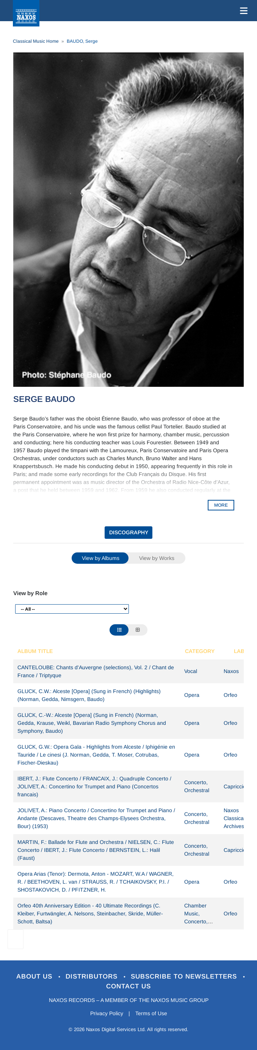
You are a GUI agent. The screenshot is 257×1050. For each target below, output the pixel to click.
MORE (221, 505)
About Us (35, 976)
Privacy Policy (106, 1013)
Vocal (190, 671)
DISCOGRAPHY (128, 532)
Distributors (93, 976)
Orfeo (230, 695)
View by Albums (100, 558)
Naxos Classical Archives (234, 818)
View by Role (30, 593)
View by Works (156, 558)
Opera (191, 695)
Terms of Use (151, 1013)
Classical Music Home (36, 41)
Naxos (231, 671)
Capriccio (235, 786)
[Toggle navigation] (242, 11)
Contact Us (128, 986)
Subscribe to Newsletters (185, 976)
